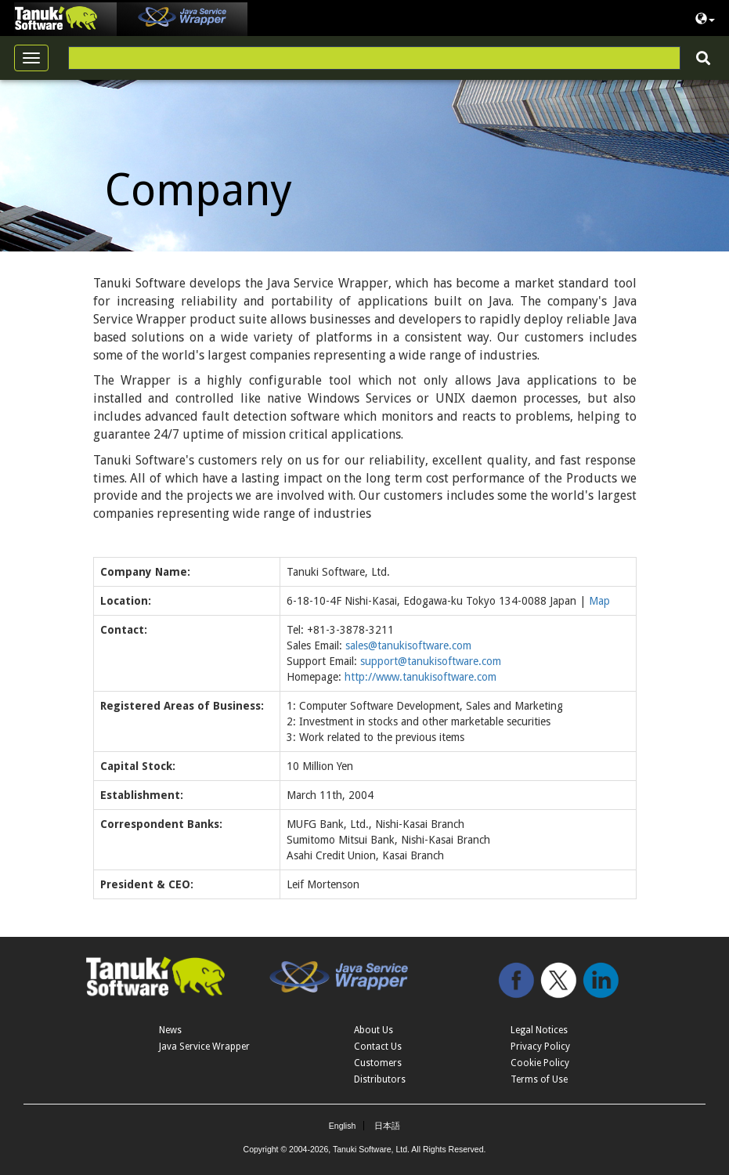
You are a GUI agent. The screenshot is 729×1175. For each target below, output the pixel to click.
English (342, 1125)
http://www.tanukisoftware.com (420, 677)
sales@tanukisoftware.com (408, 645)
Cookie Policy (540, 1063)
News (170, 1030)
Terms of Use (539, 1079)
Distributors (380, 1079)
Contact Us (378, 1046)
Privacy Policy (540, 1046)
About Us (373, 1030)
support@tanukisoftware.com (430, 661)
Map (599, 601)
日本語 (387, 1125)
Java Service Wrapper (204, 1046)
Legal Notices (539, 1030)
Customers (378, 1063)
